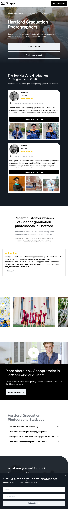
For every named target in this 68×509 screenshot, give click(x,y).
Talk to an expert (34, 55)
